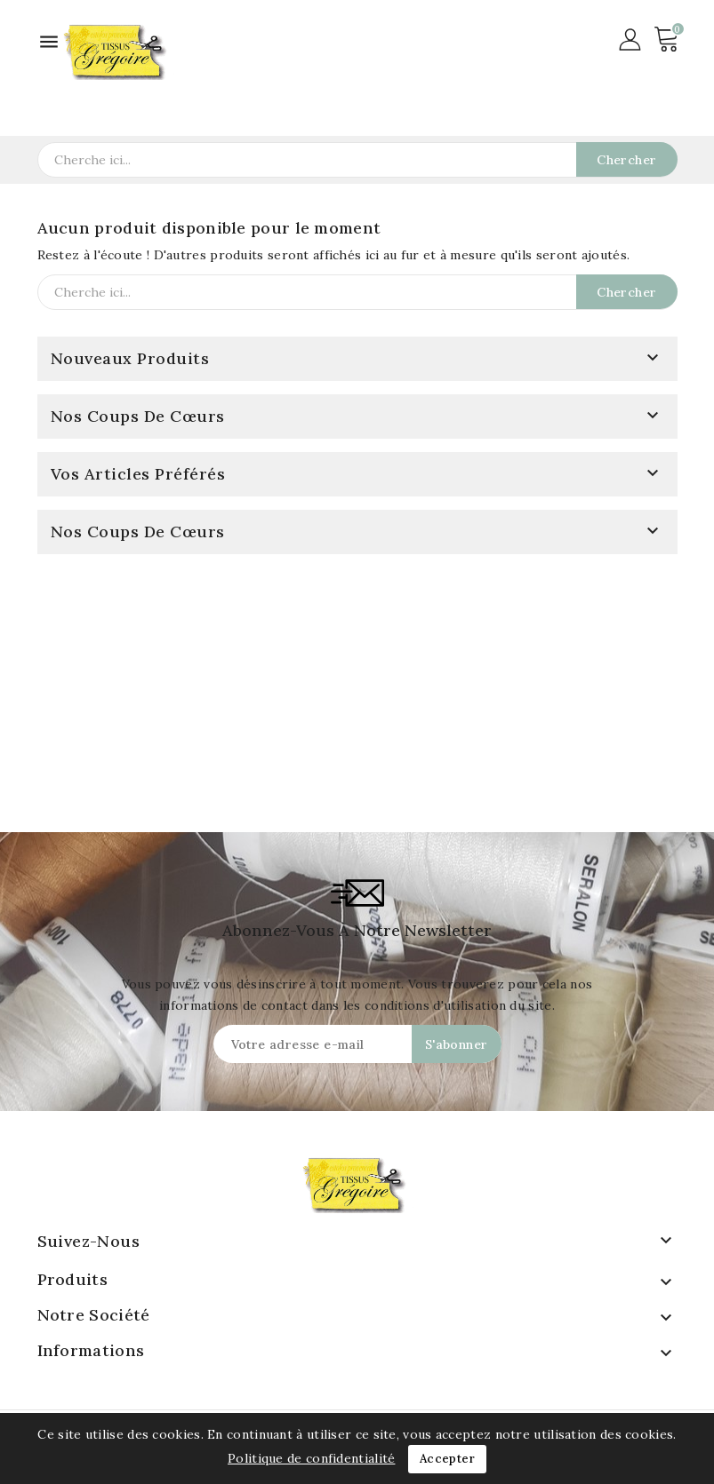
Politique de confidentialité (311, 1458)
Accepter (447, 1458)
